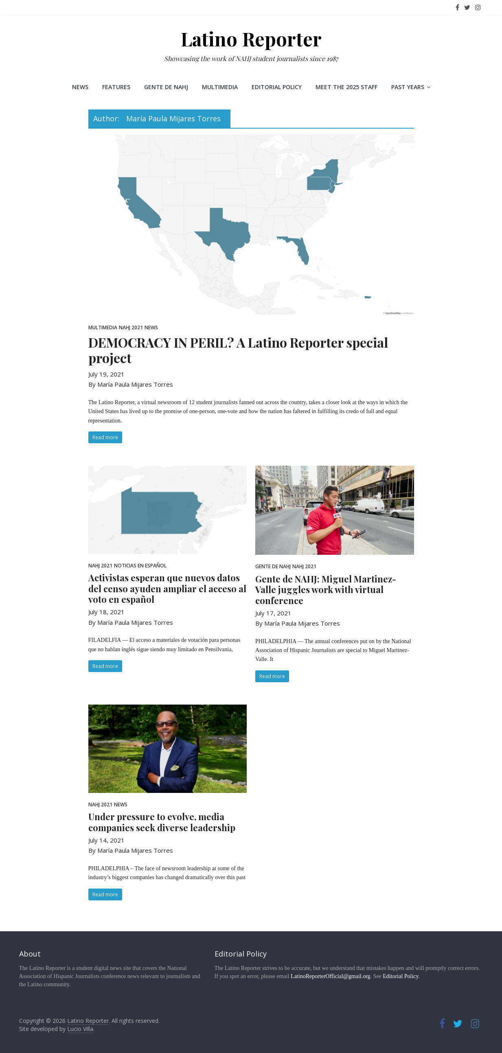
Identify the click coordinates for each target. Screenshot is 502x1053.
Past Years (407, 87)
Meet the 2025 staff (346, 87)
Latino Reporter (251, 38)
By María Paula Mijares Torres (130, 384)
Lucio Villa (80, 1029)
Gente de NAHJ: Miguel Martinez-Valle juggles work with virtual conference (325, 589)
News (80, 87)
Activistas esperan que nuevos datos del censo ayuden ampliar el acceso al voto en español (167, 588)
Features (116, 87)
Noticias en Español (140, 565)
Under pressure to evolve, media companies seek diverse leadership (161, 821)
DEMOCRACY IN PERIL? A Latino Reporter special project (238, 349)
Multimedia (220, 87)
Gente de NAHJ (166, 87)
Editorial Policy (277, 87)
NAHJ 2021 (131, 327)
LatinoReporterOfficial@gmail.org (330, 976)
